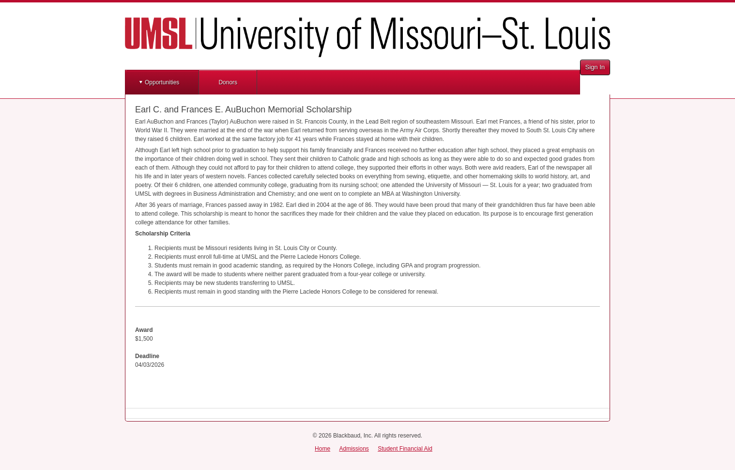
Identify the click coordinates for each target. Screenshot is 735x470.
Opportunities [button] (162, 82)
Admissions (353, 448)
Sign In (595, 67)
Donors (227, 82)
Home (322, 448)
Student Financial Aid (405, 448)
